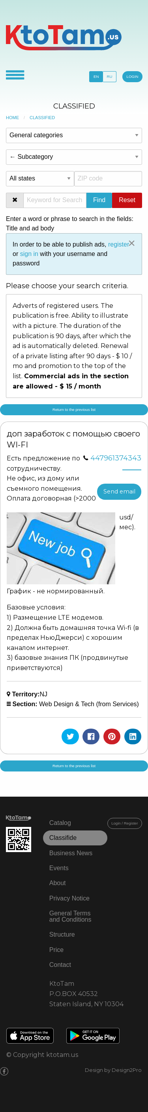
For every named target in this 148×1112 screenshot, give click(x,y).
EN (96, 76)
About (57, 883)
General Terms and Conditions (70, 916)
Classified (42, 117)
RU (109, 76)
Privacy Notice (69, 898)
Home (12, 117)
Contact (60, 964)
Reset (127, 200)
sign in (29, 253)
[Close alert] (131, 243)
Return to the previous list (74, 409)
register (118, 244)
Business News (70, 853)
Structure (62, 934)
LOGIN (133, 76)
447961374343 (115, 458)
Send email (119, 491)
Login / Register (124, 823)
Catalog (60, 822)
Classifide (63, 837)
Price (56, 949)
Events (59, 868)
